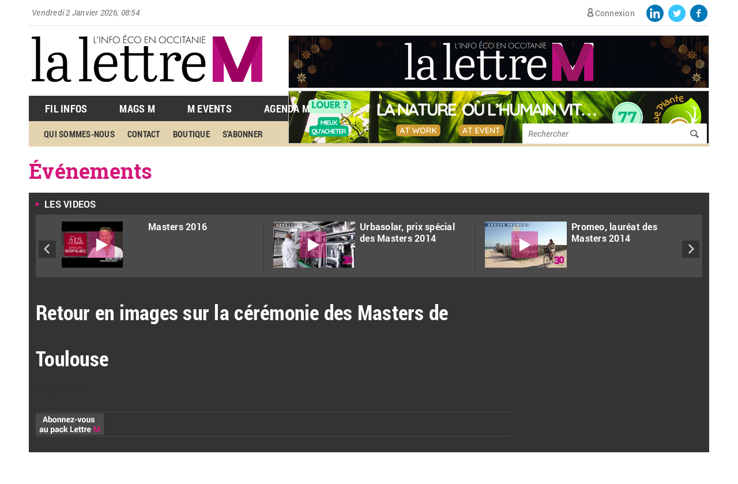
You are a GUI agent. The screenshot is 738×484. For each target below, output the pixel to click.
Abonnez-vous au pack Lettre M (70, 424)
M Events (209, 108)
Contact (143, 134)
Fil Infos (66, 108)
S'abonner (243, 134)
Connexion (615, 12)
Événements (91, 171)
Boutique (191, 134)
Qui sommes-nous (79, 134)
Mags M (137, 108)
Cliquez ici (61, 388)
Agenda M (287, 108)
